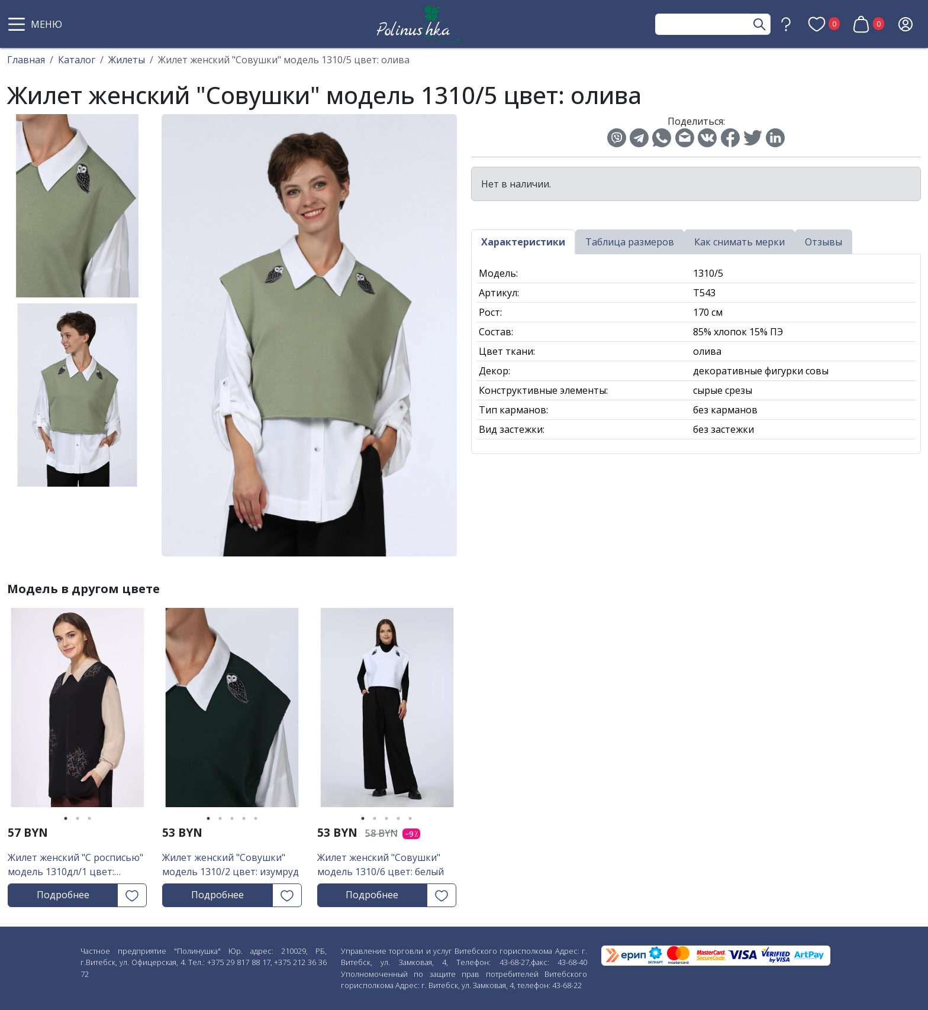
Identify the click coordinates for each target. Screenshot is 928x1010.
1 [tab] (66, 818)
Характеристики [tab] (523, 241)
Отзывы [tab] (823, 241)
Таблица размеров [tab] (629, 241)
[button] (36, 24)
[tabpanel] (77, 711)
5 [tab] (256, 818)
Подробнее (63, 894)
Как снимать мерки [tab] (739, 241)
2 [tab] (77, 818)
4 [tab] (244, 818)
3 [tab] (89, 818)
